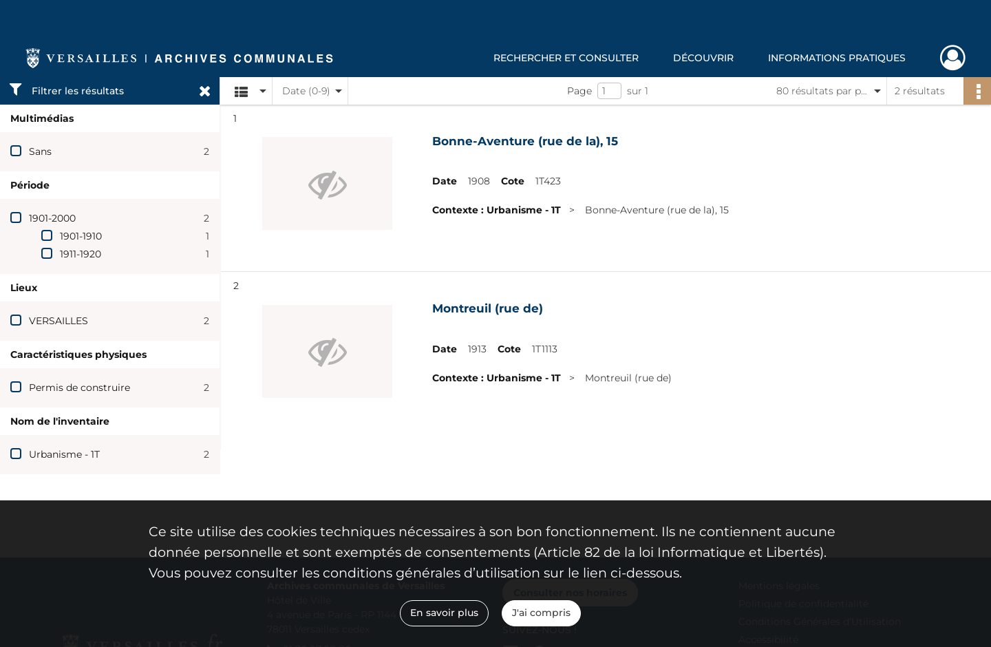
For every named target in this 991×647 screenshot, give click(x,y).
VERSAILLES (58, 321)
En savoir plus (444, 612)
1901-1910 (81, 236)
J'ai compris (541, 612)
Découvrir (703, 58)
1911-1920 (80, 254)
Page (579, 91)
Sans (40, 151)
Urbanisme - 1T (64, 454)
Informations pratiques (837, 58)
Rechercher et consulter (566, 58)
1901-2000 (52, 218)
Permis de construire (79, 387)
